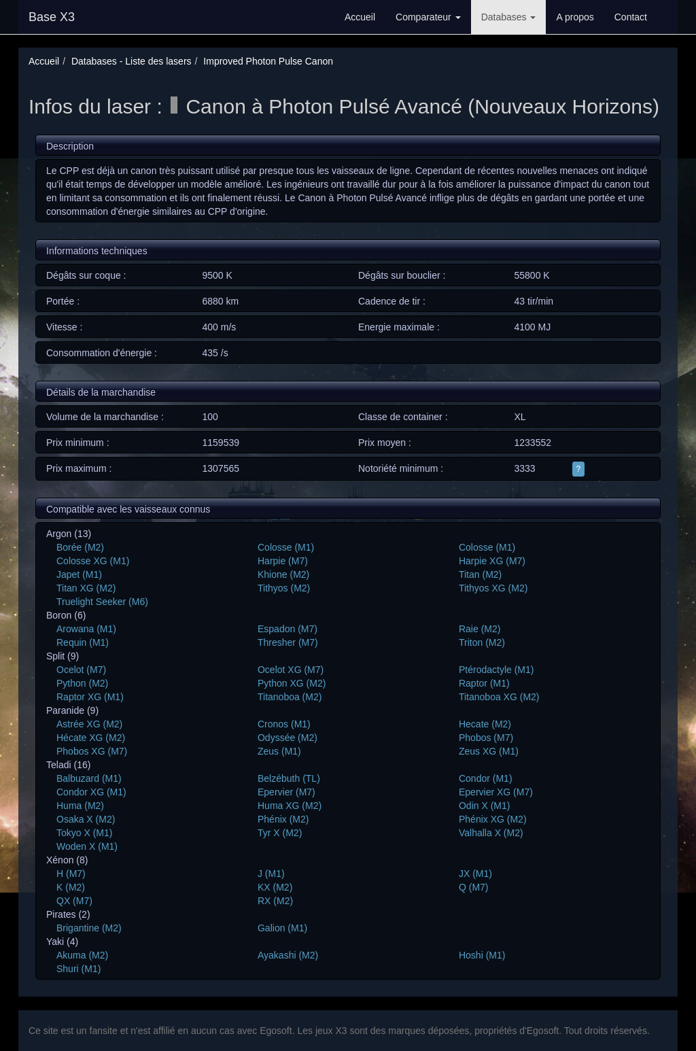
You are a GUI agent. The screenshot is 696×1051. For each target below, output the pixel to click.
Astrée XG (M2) (89, 724)
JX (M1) (475, 873)
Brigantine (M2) (89, 928)
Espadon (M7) (287, 628)
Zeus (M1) (279, 751)
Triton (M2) (482, 642)
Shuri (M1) (78, 968)
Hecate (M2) (485, 724)
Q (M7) (474, 887)
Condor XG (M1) (91, 792)
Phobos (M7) (486, 737)
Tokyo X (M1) (84, 832)
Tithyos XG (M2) (493, 588)
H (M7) (71, 873)
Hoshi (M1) (482, 955)
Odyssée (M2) (287, 737)
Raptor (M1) (484, 683)
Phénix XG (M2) (493, 819)
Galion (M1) (282, 928)
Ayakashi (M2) (288, 955)
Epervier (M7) (286, 792)
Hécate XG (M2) (90, 737)
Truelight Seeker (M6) (102, 601)
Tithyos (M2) (284, 588)
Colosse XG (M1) (92, 560)
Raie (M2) (479, 628)
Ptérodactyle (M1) (496, 669)
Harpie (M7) (283, 560)
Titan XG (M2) (86, 588)
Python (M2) (82, 683)
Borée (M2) (80, 547)
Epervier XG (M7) (496, 792)
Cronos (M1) (284, 724)
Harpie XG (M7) (492, 560)
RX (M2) (275, 900)
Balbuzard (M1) (89, 778)
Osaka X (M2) (85, 819)
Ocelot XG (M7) (291, 669)
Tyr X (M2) (280, 832)
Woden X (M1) (87, 846)
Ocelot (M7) (81, 669)
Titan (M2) (480, 574)
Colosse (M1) (286, 547)
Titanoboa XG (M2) (499, 696)
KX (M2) (275, 887)
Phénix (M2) (283, 819)
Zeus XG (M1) (489, 751)
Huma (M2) (80, 805)
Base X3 (52, 17)
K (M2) (70, 887)
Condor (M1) (485, 778)
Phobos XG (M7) (91, 751)
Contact (630, 17)
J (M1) (271, 873)
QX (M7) (74, 900)
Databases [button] (508, 17)
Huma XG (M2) (289, 805)
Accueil (360, 17)
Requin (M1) (82, 642)
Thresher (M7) (288, 642)
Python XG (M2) (292, 683)
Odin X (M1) (484, 805)
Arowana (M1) (86, 628)
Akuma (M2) (82, 955)
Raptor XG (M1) (90, 696)
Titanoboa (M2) (289, 696)
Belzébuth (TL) (289, 778)
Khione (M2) (283, 574)
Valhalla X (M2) (491, 832)
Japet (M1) (79, 574)
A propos (574, 17)
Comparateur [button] (428, 17)
